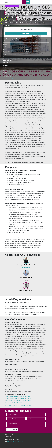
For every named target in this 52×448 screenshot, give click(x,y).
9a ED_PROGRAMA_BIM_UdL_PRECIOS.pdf (18, 396)
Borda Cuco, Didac (26, 277)
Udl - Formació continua (26, 2)
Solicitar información (26, 29)
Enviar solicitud (12, 430)
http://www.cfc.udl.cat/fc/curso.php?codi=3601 (18, 405)
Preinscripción (26, 33)
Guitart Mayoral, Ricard (26, 290)
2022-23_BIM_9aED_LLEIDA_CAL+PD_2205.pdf (19, 398)
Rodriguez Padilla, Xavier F (10, 78)
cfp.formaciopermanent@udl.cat (17, 441)
